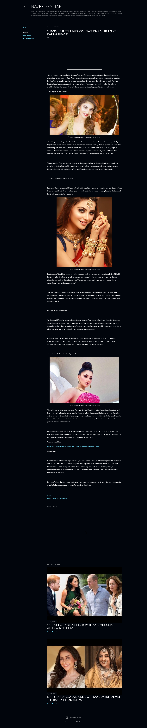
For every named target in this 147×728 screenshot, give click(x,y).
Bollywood (27, 35)
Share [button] (25, 27)
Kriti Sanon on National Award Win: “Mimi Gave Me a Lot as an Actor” (73, 447)
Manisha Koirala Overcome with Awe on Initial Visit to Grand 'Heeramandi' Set (84, 698)
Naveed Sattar (46, 6)
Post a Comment (57, 632)
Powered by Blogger (73, 717)
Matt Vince (79, 722)
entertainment (28, 38)
